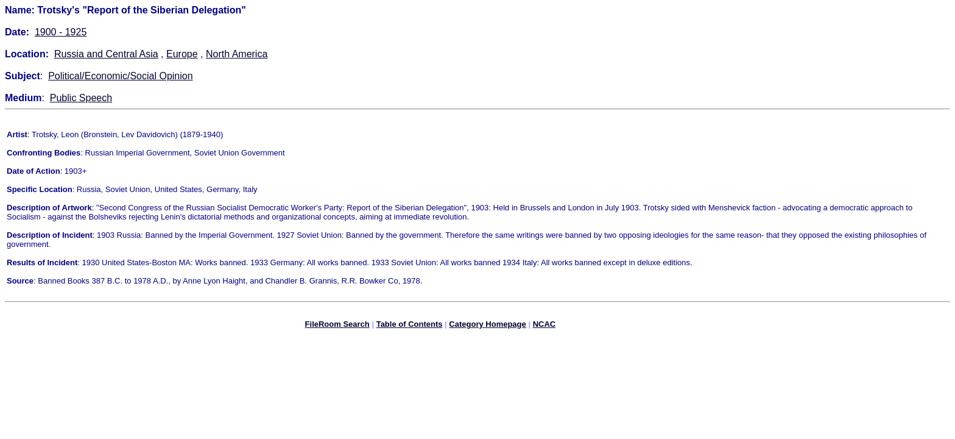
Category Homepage (487, 325)
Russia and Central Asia (106, 54)
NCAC (544, 325)
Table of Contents (409, 325)
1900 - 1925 (60, 32)
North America (236, 54)
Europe (182, 54)
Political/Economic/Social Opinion (120, 76)
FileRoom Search (337, 325)
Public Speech (81, 98)
